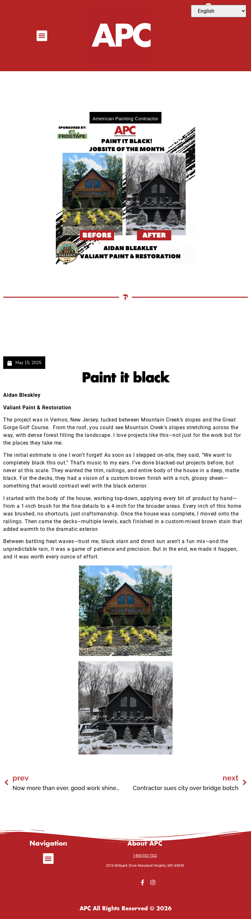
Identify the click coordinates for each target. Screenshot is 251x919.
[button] (42, 35)
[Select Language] (218, 11)
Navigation (48, 842)
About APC (145, 842)
